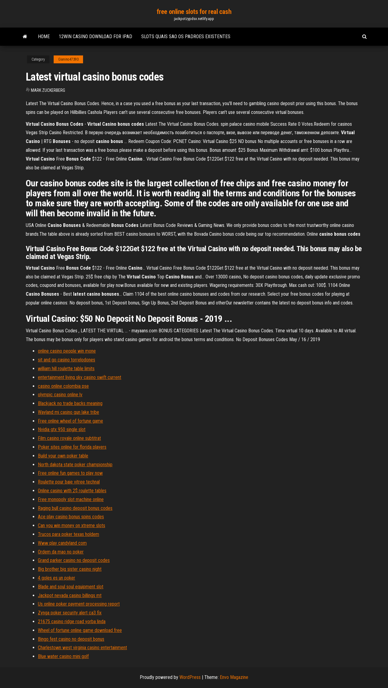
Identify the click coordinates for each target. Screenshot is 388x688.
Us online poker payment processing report (79, 604)
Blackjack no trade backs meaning (70, 403)
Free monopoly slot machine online (71, 499)
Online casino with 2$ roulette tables (72, 491)
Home (44, 36)
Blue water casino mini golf (63, 656)
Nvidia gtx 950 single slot (61, 429)
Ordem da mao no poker (61, 552)
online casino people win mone (67, 351)
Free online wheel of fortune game (70, 421)
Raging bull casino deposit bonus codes (75, 508)
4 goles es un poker (56, 578)
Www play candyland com (62, 543)
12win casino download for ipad (95, 36)
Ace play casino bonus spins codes (71, 517)
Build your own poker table (63, 456)
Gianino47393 (68, 59)
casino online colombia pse (63, 386)
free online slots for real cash (194, 11)
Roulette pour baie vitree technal (69, 482)
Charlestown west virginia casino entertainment (82, 647)
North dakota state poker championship (75, 464)
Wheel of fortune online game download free (80, 630)
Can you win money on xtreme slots (71, 525)
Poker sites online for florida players (72, 447)
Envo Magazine (234, 677)
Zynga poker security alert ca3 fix (70, 613)
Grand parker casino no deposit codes (74, 560)
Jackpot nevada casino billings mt (70, 595)
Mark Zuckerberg (48, 90)
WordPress (190, 677)
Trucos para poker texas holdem (68, 534)
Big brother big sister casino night (70, 569)
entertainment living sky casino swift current (79, 377)
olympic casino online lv (60, 394)
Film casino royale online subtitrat (69, 438)
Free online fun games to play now (70, 473)
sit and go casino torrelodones (66, 360)
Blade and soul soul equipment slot (70, 587)
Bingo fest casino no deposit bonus (71, 639)
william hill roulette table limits (66, 368)
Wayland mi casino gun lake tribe (68, 412)
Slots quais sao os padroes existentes (185, 36)
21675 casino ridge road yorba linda (71, 621)
